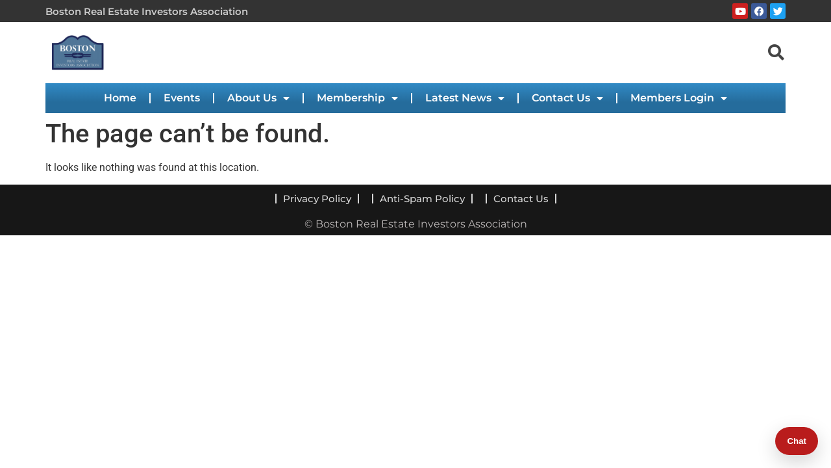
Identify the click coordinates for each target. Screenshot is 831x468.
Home (120, 98)
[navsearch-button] (776, 52)
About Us (258, 98)
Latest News (464, 98)
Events (182, 98)
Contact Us (567, 98)
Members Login (678, 98)
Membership (357, 98)
